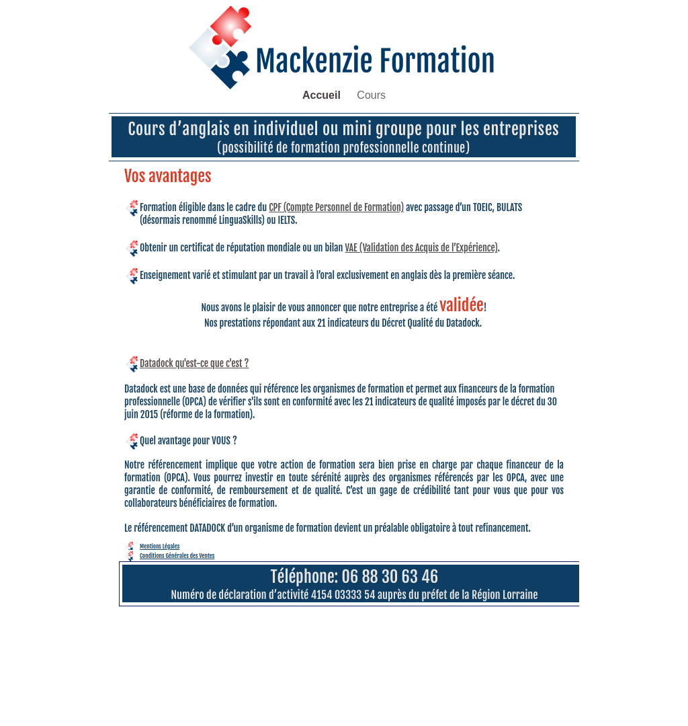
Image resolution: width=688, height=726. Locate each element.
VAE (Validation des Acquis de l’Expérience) (421, 247)
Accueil (322, 95)
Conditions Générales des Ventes (177, 555)
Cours (371, 95)
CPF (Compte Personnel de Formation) (336, 207)
